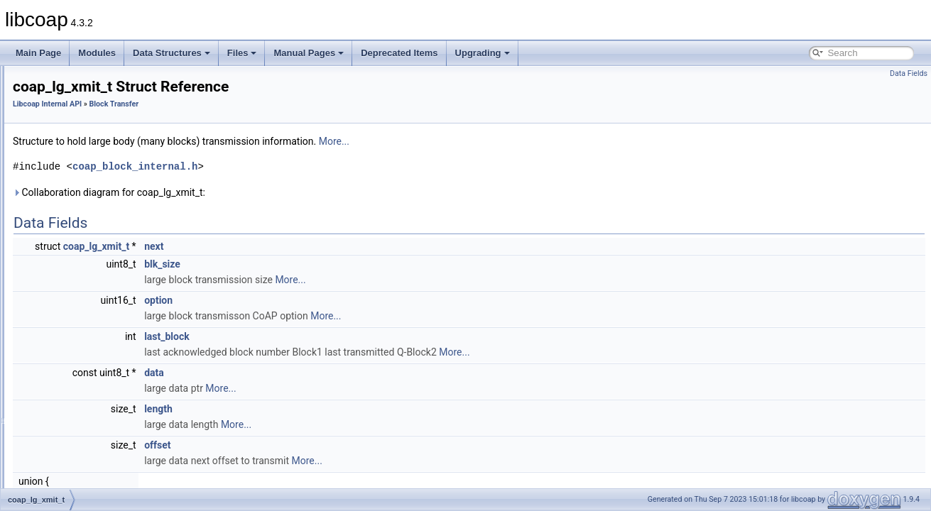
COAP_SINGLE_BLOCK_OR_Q (119, 312)
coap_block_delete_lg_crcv (109, 436)
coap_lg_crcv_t (87, 265)
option (336, 300)
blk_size (340, 264)
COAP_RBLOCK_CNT (101, 296)
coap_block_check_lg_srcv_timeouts (127, 405)
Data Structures (171, 53)
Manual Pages (308, 53)
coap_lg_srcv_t (87, 280)
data (332, 372)
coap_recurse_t (87, 374)
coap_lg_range (86, 187)
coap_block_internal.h (312, 166)
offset (335, 445)
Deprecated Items (399, 53)
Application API (64, 109)
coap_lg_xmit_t (87, 249)
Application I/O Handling (92, 155)
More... (511, 141)
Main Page (38, 53)
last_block (344, 336)
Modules (97, 53)
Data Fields (908, 73)
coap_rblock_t (84, 202)
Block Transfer (74, 171)
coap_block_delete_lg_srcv (109, 452)
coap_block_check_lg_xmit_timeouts (127, 421)
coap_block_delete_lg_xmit (109, 468)
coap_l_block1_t (89, 218)
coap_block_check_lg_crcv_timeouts (127, 390)
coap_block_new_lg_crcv (105, 483)
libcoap (26, 77)
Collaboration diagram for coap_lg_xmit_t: (286, 192)
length (336, 408)
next (331, 246)
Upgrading (482, 53)
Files (242, 53)
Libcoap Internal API (73, 124)
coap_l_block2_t (89, 233)
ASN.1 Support (75, 140)
